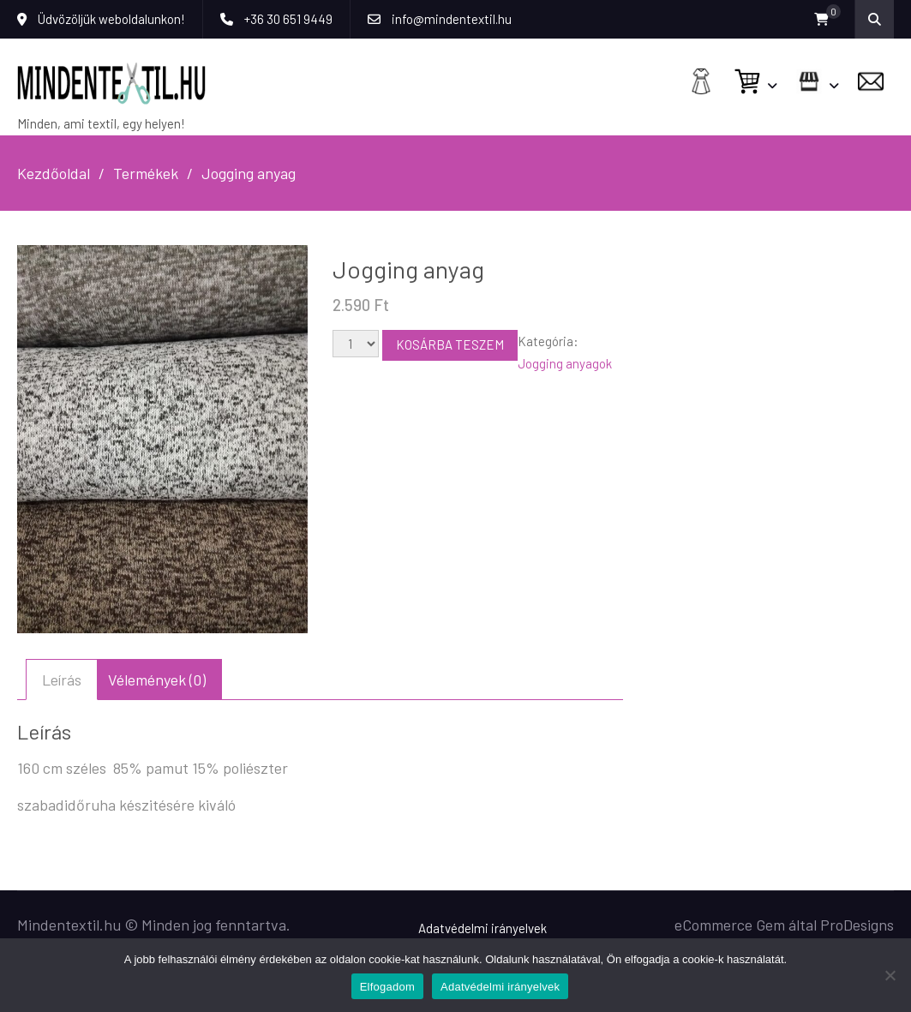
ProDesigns (857, 924)
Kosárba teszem (450, 344)
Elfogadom (387, 986)
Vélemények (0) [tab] (157, 679)
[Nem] (889, 975)
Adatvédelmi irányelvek (482, 928)
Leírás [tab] (61, 679)
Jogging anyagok (565, 363)
